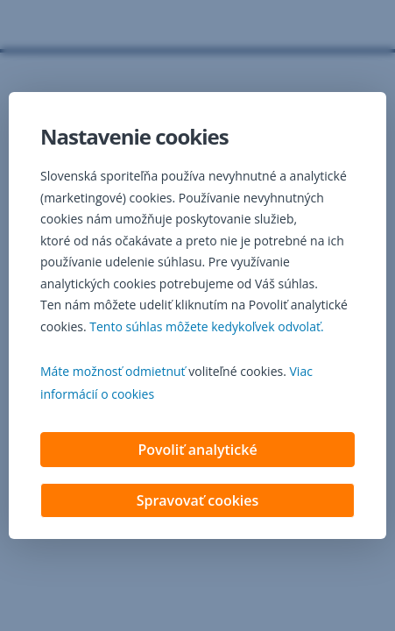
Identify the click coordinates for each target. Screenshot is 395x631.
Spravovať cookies (198, 502)
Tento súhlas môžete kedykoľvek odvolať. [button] (206, 328)
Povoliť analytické (197, 451)
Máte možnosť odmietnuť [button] (113, 373)
